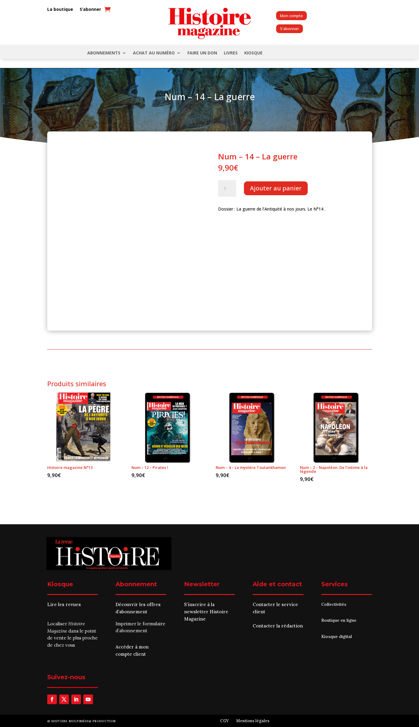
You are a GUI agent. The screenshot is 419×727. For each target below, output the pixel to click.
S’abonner (90, 9)
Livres (231, 53)
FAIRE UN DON (202, 53)
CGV (224, 720)
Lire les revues (64, 604)
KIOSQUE (253, 53)
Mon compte (291, 15)
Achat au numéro (154, 53)
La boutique (60, 9)
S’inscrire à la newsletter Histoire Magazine (206, 612)
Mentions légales (253, 720)
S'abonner (289, 28)
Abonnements (103, 53)
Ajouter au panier (276, 188)
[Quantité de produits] (227, 188)
